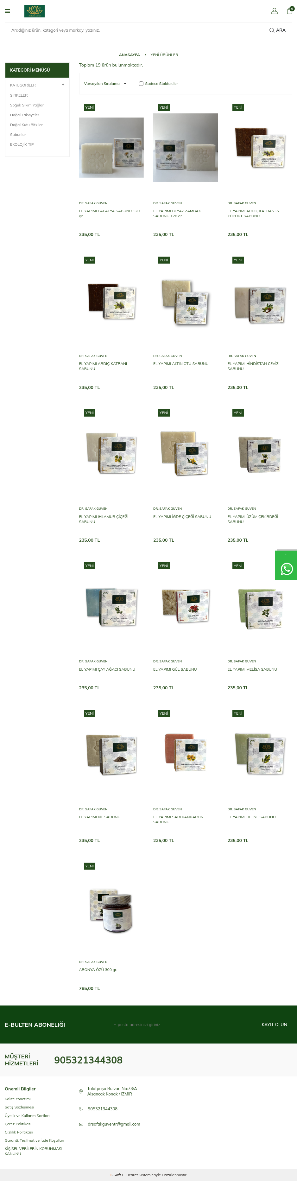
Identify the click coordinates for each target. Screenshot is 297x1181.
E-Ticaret (130, 1174)
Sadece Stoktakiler (158, 83)
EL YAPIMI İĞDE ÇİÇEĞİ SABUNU (182, 516)
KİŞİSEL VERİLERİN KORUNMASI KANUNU (33, 1151)
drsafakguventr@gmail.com (114, 1124)
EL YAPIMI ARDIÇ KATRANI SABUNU (103, 366)
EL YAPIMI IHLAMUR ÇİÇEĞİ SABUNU (104, 519)
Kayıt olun (274, 1024)
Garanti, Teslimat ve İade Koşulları (34, 1140)
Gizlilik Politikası (19, 1132)
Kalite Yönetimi (18, 1098)
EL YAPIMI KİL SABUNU (100, 816)
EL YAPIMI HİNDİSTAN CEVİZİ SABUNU (254, 366)
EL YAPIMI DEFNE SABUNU (252, 816)
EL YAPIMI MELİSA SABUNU (252, 669)
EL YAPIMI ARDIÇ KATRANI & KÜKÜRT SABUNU (253, 213)
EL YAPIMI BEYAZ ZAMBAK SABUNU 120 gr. (177, 213)
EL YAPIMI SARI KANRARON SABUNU (178, 819)
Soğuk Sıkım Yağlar (27, 105)
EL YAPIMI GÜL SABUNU (175, 669)
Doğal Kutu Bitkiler (26, 124)
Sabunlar (18, 134)
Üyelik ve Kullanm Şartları (27, 1115)
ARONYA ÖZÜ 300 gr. (98, 969)
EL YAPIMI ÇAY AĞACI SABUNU (107, 669)
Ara (277, 30)
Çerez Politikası (18, 1123)
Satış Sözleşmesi (19, 1107)
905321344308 (88, 1060)
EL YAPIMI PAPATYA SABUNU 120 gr (109, 213)
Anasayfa (129, 54)
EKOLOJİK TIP (22, 144)
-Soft (116, 1174)
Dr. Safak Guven (93, 203)
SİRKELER (19, 95)
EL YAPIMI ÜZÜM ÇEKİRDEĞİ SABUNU (253, 519)
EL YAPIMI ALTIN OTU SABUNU (181, 363)
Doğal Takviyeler (24, 114)
